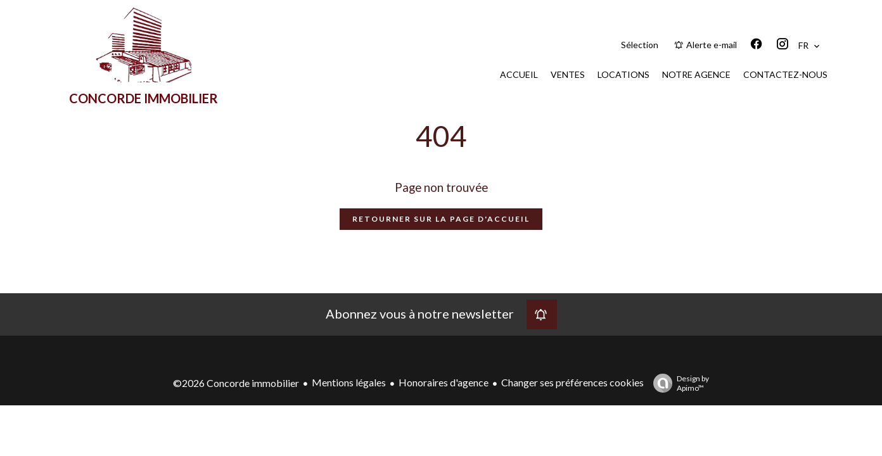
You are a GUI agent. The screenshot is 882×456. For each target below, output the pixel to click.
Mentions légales (349, 382)
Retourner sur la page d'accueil (441, 219)
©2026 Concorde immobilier (236, 383)
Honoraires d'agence (444, 382)
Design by (678, 383)
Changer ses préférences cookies (572, 382)
